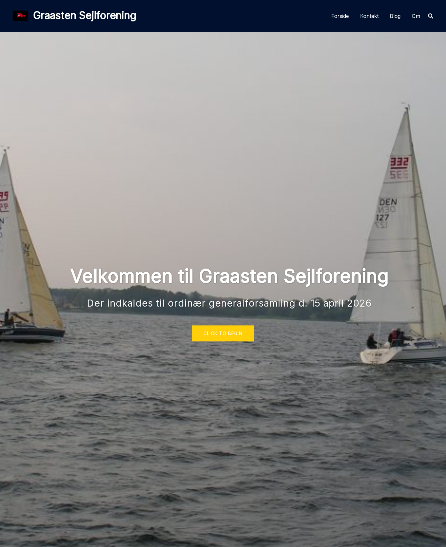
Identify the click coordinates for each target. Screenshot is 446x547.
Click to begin (223, 333)
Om (416, 16)
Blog (395, 16)
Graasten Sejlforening (84, 15)
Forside (340, 16)
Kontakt (369, 16)
